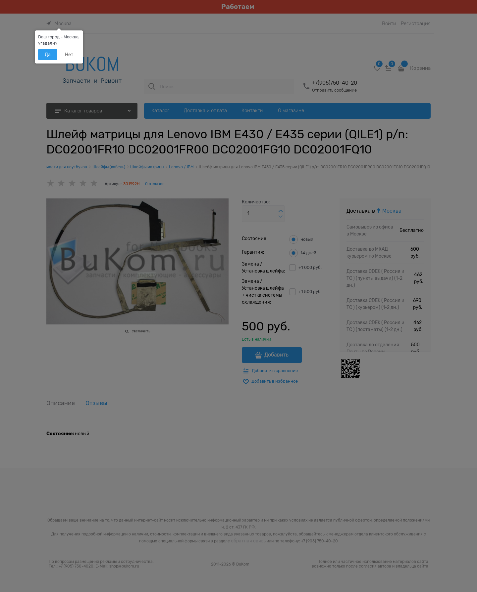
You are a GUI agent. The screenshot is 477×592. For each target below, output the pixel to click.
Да (48, 54)
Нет (69, 54)
